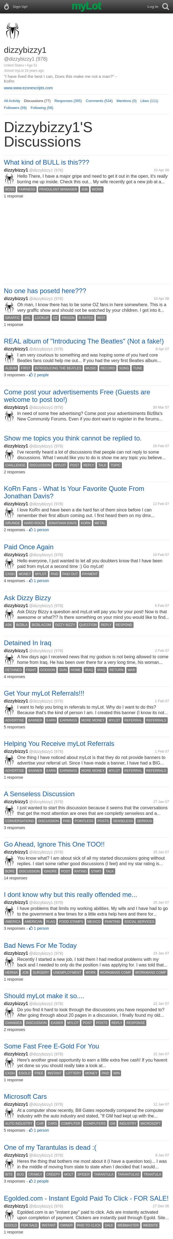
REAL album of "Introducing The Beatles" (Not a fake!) (84, 341)
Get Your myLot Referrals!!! (44, 693)
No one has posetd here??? (45, 291)
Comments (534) (99, 101)
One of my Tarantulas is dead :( (50, 1147)
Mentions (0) (127, 101)
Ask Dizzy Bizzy (27, 598)
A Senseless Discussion (39, 794)
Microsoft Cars (25, 1096)
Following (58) (42, 108)
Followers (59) (15, 108)
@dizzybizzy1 (41, 170)
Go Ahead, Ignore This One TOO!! (54, 844)
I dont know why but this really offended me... (70, 894)
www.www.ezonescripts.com (28, 88)
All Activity (12, 101)
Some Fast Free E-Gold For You (51, 1046)
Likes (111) (149, 101)
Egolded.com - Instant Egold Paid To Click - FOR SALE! (86, 1198)
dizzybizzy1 (16, 170)
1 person (41, 530)
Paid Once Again (29, 547)
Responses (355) (68, 101)
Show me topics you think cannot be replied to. (73, 438)
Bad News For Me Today (40, 945)
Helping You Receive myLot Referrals (59, 743)
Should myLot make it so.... (44, 996)
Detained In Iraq (27, 643)
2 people (41, 375)
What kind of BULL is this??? (46, 162)
